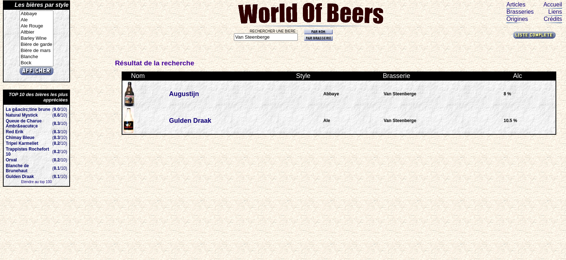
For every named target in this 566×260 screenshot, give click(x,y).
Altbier (36, 32)
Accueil (552, 4)
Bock (36, 63)
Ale (36, 20)
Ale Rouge (36, 26)
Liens (555, 12)
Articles (515, 4)
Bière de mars (36, 51)
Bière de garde (36, 45)
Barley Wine (36, 38)
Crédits (553, 19)
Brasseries (520, 12)
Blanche (36, 57)
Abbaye (36, 14)
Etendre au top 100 (36, 182)
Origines (517, 19)
